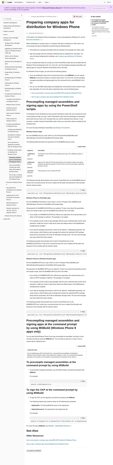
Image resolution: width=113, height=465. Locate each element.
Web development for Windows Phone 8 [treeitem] (12, 204)
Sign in (109, 2)
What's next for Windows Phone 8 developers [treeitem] (12, 57)
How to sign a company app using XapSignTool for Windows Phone (53, 97)
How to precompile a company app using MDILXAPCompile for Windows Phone (56, 93)
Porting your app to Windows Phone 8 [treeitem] (11, 109)
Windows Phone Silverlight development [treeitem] (12, 44)
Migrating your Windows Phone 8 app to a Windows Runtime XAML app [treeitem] (13, 51)
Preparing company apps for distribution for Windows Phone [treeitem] (15, 160)
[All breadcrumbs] (27, 16)
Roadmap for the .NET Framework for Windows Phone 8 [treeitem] (13, 197)
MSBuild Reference (64, 426)
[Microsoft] (3, 2)
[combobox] (12, 19)
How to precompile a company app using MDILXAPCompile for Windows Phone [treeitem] (15, 168)
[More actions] (85, 16)
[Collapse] (21, 15)
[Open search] (104, 2)
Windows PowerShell (62, 128)
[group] (56, 193)
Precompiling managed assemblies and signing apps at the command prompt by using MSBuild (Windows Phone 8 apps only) (101, 30)
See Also (94, 36)
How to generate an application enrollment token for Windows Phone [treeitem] (15, 144)
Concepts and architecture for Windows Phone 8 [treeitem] (13, 100)
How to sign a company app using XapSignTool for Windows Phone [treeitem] (15, 177)
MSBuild (50, 426)
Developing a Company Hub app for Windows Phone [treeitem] (14, 137)
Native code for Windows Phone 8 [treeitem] (13, 114)
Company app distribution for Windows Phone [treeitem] (15, 130)
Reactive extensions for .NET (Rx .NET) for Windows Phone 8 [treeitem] (12, 210)
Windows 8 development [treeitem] (10, 22)
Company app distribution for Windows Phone (43, 16)
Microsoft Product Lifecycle (52, 8)
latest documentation (32, 39)
